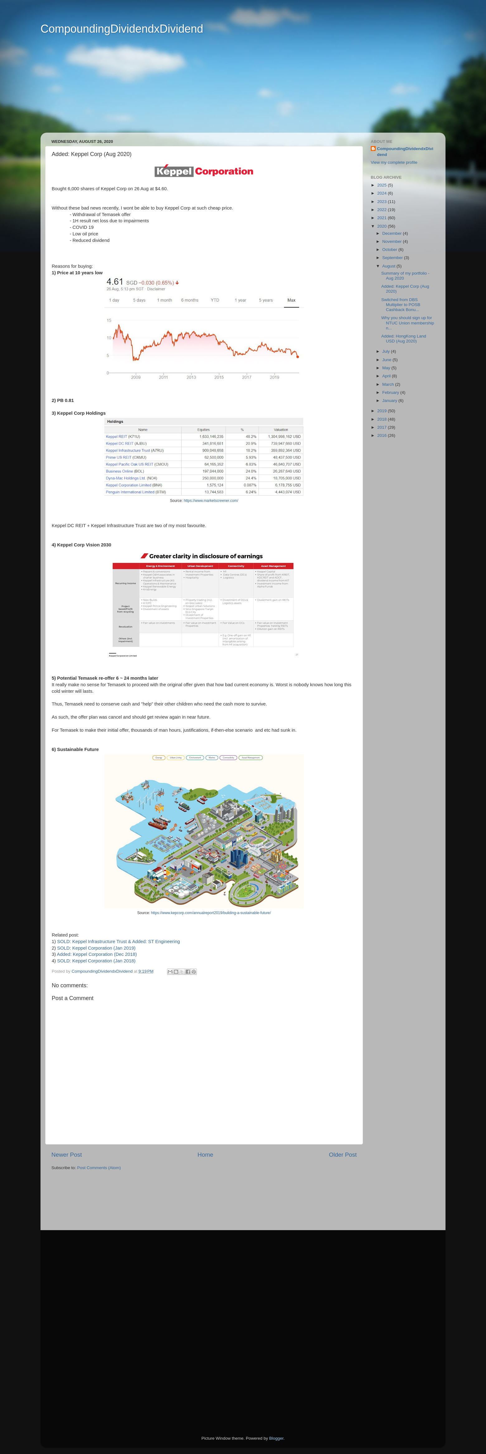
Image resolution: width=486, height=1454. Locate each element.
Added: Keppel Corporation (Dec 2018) (97, 954)
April (387, 376)
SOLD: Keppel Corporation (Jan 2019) (96, 948)
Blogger (276, 1438)
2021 (382, 217)
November (392, 241)
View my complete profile (394, 162)
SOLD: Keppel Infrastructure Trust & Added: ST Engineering (118, 941)
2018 (382, 419)
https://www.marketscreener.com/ (211, 500)
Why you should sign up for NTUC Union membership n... (407, 322)
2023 (382, 201)
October (390, 249)
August (389, 266)
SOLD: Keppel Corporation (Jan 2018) (96, 960)
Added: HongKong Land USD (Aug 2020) (403, 338)
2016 (382, 435)
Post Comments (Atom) (99, 1167)
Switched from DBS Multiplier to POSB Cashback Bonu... (400, 304)
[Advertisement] (234, 89)
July (386, 351)
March (388, 384)
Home (205, 1154)
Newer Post (66, 1154)
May (386, 368)
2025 (382, 185)
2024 (382, 193)
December (392, 233)
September (393, 257)
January (390, 400)
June (387, 359)
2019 (382, 410)
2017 (382, 427)
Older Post (343, 1154)
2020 (382, 226)
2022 (382, 209)
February (391, 392)
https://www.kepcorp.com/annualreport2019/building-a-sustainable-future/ (211, 913)
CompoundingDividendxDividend (121, 28)
